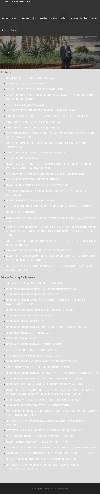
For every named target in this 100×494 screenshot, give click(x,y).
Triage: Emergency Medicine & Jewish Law (34, 89)
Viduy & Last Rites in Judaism (25, 104)
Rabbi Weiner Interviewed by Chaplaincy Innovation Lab (44, 378)
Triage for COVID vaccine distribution (32, 179)
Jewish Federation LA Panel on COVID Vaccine (37, 185)
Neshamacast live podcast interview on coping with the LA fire (50, 453)
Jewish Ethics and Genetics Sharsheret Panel (38, 441)
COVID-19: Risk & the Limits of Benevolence (35, 152)
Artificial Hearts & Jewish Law (27, 83)
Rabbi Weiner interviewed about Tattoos (34, 344)
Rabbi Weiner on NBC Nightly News (29, 315)
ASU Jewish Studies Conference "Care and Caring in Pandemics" (49, 206)
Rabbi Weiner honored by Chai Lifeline (32, 294)
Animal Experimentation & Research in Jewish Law (40, 110)
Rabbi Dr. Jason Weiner (16, 1)
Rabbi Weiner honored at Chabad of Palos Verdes (40, 309)
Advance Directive (79, 18)
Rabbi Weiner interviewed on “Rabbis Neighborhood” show (46, 326)
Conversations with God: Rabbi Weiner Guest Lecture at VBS (47, 116)
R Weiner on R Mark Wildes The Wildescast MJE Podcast (44, 430)
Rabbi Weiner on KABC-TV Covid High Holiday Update (41, 361)
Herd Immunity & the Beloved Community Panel (39, 367)
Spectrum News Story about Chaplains (33, 355)
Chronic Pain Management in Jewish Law (33, 121)
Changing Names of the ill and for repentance (38, 250)
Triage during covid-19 (22, 158)
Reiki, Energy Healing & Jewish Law (30, 77)
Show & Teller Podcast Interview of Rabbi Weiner (41, 458)
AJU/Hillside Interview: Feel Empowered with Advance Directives (51, 447)
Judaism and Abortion (21, 211)
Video (63, 18)
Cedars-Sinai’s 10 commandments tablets (34, 282)
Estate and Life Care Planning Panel (31, 349)
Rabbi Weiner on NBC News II (25, 321)
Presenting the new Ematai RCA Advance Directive (41, 436)
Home (5, 18)
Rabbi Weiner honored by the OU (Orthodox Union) (41, 288)
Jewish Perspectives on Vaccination (31, 200)
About (15, 18)
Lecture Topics (29, 18)
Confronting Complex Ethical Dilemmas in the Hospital (45, 173)
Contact (14, 30)
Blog (4, 30)
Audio (54, 18)
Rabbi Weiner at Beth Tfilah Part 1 (29, 332)
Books (94, 18)
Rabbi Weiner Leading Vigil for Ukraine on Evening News (44, 384)
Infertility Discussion (21, 338)
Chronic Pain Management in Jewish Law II (34, 127)
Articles (43, 18)
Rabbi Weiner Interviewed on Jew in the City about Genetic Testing (52, 372)
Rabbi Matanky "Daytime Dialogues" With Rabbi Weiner (42, 399)
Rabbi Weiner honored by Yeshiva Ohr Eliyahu (37, 405)
